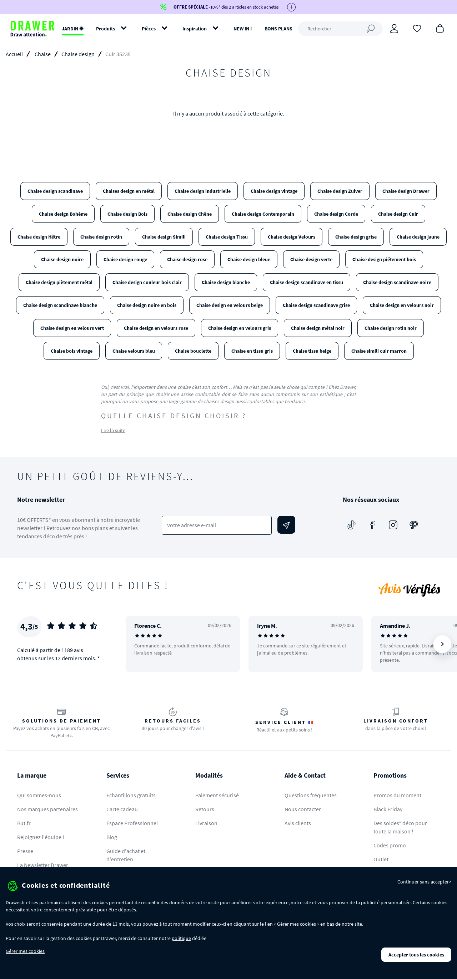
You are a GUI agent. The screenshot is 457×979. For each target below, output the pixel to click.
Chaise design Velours (291, 237)
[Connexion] (394, 28)
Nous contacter (303, 809)
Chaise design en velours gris (239, 328)
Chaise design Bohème (63, 214)
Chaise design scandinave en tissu (306, 282)
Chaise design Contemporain (263, 214)
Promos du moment (397, 795)
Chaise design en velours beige (229, 305)
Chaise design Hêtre (38, 237)
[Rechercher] (340, 28)
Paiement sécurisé (217, 795)
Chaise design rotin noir (391, 328)
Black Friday (387, 809)
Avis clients (298, 823)
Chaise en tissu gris (252, 351)
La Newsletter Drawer (42, 864)
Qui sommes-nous (39, 795)
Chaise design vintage (274, 191)
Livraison (206, 823)
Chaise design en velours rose (156, 328)
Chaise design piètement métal (59, 282)
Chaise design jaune (418, 237)
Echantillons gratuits (131, 795)
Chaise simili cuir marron (379, 351)
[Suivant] (442, 644)
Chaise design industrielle (203, 191)
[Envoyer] (286, 525)
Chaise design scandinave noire (397, 282)
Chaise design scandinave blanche (60, 305)
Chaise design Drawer (406, 191)
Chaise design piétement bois (384, 259)
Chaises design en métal (129, 191)
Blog (111, 837)
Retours (204, 809)
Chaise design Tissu (227, 237)
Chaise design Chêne (189, 214)
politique (181, 938)
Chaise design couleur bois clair (147, 282)
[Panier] (439, 28)
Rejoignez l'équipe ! (40, 837)
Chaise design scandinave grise (316, 305)
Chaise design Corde (336, 214)
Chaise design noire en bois (146, 305)
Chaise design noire (62, 259)
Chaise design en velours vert (72, 328)
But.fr (24, 823)
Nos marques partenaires (47, 809)
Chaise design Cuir (398, 214)
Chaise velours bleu (133, 351)
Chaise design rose (187, 259)
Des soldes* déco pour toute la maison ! (400, 827)
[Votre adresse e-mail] (216, 525)
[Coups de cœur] (417, 28)
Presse (25, 851)
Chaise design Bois (127, 214)
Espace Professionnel (132, 823)
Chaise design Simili (164, 237)
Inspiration (194, 28)
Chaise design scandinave (55, 191)
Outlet (380, 859)
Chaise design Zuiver (339, 191)
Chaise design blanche (226, 282)
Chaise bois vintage (71, 351)
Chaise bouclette (193, 351)
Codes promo (389, 845)
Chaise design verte (311, 259)
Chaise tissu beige (312, 351)
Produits (105, 28)
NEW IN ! (242, 28)
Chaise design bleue (248, 259)
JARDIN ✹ (73, 28)
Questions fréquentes (311, 795)
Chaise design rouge (125, 259)
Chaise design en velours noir (402, 305)
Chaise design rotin (101, 237)
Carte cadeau (122, 809)
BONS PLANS (278, 28)
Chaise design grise (356, 237)
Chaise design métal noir (318, 328)
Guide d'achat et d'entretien (125, 855)
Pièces (149, 28)
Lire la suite (113, 430)
